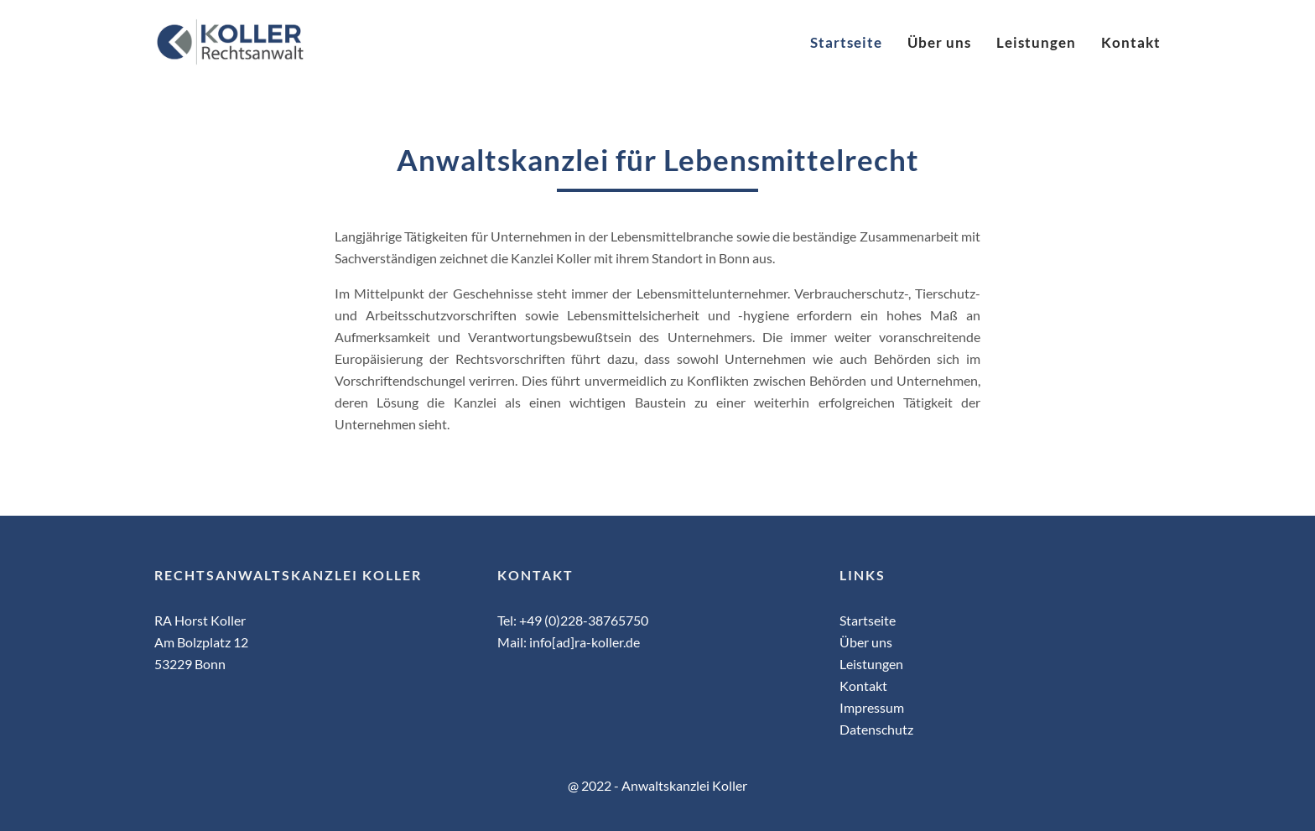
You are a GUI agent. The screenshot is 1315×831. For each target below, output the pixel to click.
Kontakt (1131, 42)
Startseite (846, 42)
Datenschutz (876, 729)
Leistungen (1036, 42)
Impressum (871, 707)
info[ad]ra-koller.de (584, 642)
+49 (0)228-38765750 (583, 620)
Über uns (939, 42)
